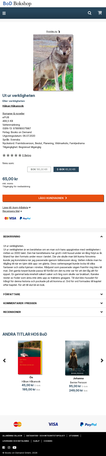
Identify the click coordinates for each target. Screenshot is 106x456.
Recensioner (12, 312)
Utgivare (74, 436)
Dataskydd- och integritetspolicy (45, 436)
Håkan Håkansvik (13, 105)
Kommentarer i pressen (20, 303)
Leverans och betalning (15, 441)
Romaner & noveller (13, 113)
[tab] (53, 234)
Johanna (78, 378)
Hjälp (36, 441)
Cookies (48, 441)
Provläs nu (51, 31)
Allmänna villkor (12, 436)
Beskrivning (11, 236)
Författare (11, 294)
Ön (31, 377)
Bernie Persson (78, 382)
